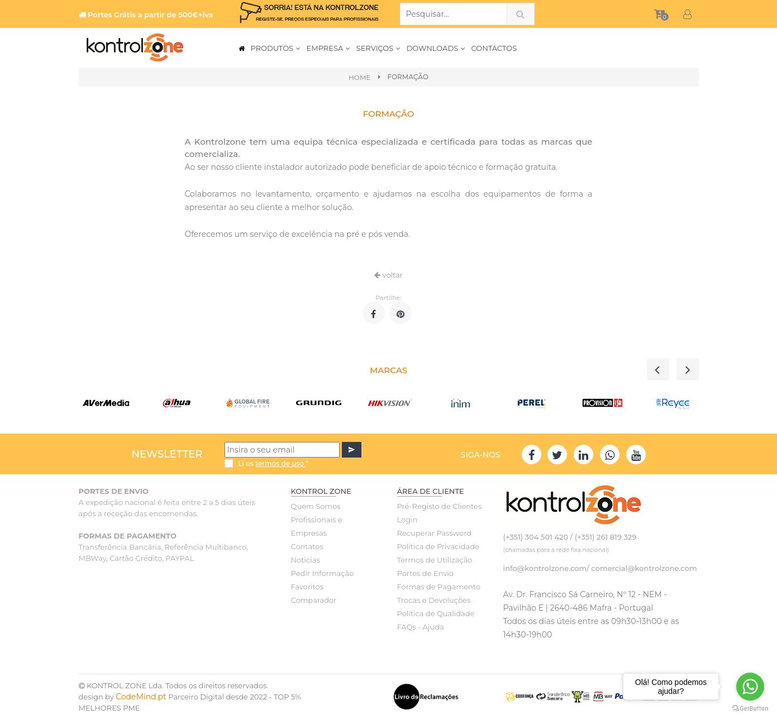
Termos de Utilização (435, 559)
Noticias (305, 559)
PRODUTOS (276, 48)
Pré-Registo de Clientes (439, 506)
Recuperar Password (434, 532)
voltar (388, 274)
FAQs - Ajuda (420, 626)
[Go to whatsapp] (750, 687)
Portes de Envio (425, 573)
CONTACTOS (494, 48)
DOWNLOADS (436, 48)
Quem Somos (316, 506)
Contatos (307, 546)
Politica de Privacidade (438, 546)
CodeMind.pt (141, 697)
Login (407, 519)
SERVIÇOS (378, 48)
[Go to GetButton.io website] (750, 707)
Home (359, 77)
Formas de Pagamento (439, 586)
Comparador (314, 600)
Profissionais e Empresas (316, 526)
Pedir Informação (322, 573)
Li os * (273, 463)
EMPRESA (329, 48)
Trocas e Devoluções (434, 600)
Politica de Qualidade (436, 613)
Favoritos (307, 586)
